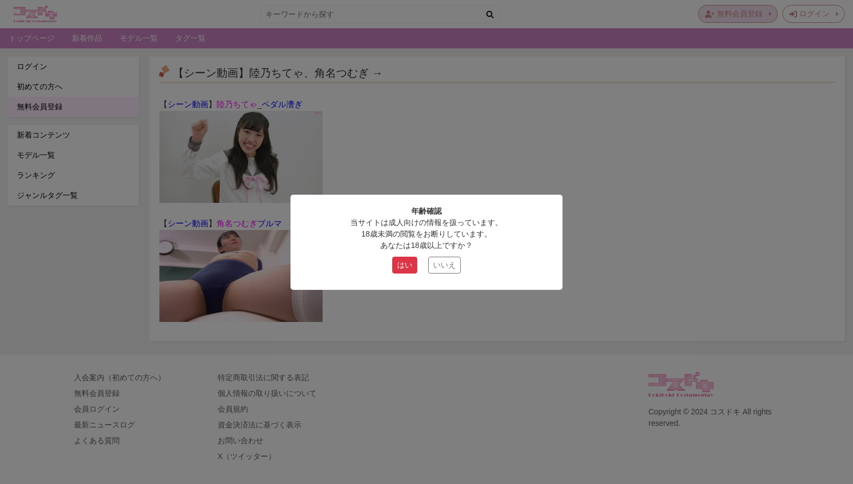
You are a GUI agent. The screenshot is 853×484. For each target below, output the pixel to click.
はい (404, 264)
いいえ (444, 264)
